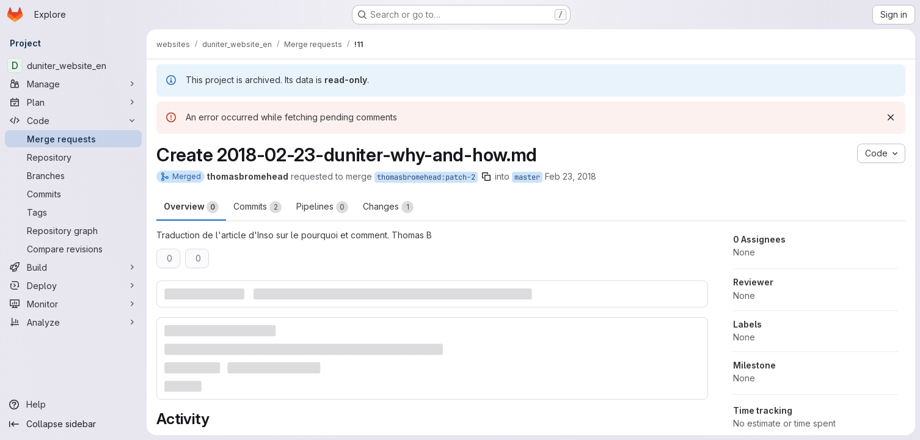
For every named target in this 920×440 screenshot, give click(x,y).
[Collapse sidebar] (73, 424)
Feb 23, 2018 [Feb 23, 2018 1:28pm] (570, 176)
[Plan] (73, 102)
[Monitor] (73, 303)
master (527, 177)
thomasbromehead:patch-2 (426, 177)
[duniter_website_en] (73, 65)
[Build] (73, 267)
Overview (191, 207)
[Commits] (73, 193)
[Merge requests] (73, 138)
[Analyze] (73, 322)
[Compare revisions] (73, 248)
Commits (257, 207)
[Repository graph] (73, 230)
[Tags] (73, 212)
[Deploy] (73, 285)
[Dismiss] (890, 117)
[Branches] (73, 175)
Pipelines (322, 207)
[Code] (73, 120)
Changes (388, 207)
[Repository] (73, 157)
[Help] (73, 404)
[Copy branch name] (486, 176)
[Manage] (73, 83)
